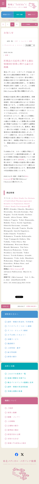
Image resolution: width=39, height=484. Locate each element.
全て (16, 41)
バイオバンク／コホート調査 (19, 326)
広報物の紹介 (13, 426)
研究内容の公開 (13, 434)
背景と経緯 (12, 412)
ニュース (24, 41)
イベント (20, 45)
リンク (21, 20)
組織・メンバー (13, 417)
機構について (31, 14)
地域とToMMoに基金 (16, 443)
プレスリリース (9, 45)
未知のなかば (13, 439)
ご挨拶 (10, 408)
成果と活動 (19, 14)
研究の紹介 (12, 357)
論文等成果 (12, 352)
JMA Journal (15, 269)
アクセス (4, 20)
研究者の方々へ (7, 14)
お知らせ (6, 306)
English (34, 20)
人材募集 (11, 421)
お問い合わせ (11, 20)
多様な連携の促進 (14, 391)
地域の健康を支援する (16, 378)
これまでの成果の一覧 (16, 374)
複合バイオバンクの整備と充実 (20, 382)
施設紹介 (11, 343)
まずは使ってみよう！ (16, 335)
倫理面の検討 (13, 430)
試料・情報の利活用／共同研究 (20, 322)
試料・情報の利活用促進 (17, 387)
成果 (30, 41)
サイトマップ (28, 20)
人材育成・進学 (13, 348)
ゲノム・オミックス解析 (17, 330)
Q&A (17, 20)
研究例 (21, 159)
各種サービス (13, 339)
